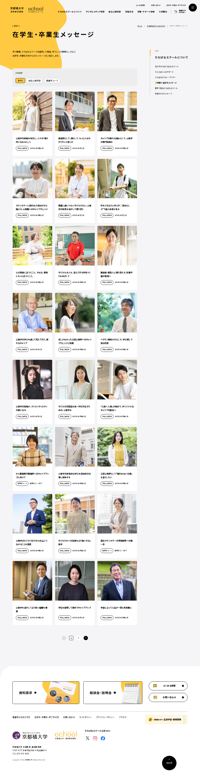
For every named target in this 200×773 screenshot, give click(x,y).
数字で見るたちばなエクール (166, 88)
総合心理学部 (115, 11)
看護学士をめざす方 (21, 717)
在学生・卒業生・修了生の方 (176, 5)
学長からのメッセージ (163, 93)
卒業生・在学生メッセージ (166, 82)
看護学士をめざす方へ (182, 12)
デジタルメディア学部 (95, 11)
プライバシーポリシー (105, 717)
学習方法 (129, 11)
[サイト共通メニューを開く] (193, 8)
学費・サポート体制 (146, 11)
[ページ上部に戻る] (169, 763)
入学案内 (163, 11)
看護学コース (52, 80)
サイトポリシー (85, 717)
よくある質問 (140, 5)
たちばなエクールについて (70, 11)
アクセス (122, 717)
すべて (20, 80)
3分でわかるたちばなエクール (166, 66)
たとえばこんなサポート (164, 72)
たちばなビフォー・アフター (165, 77)
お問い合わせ (155, 5)
